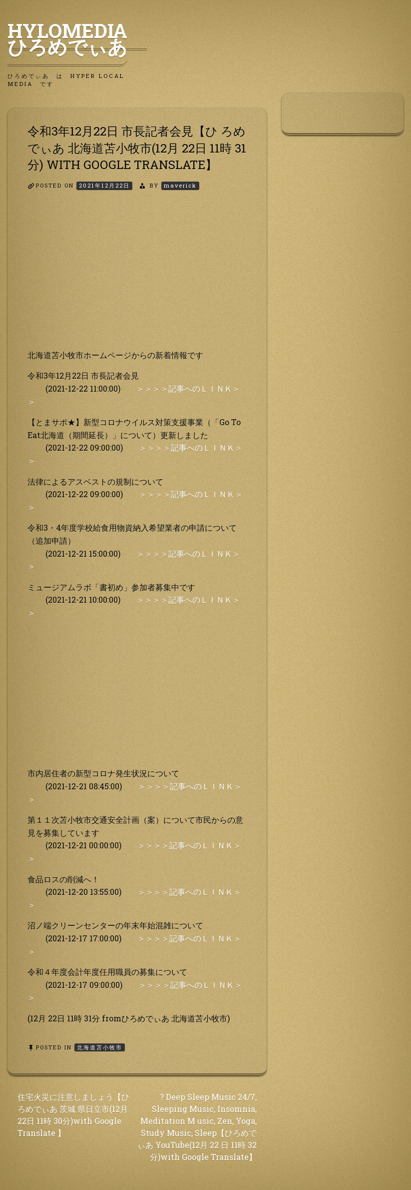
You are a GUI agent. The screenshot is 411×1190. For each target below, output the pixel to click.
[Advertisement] (137, 279)
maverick (180, 185)
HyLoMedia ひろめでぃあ (77, 39)
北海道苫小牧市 (99, 1047)
